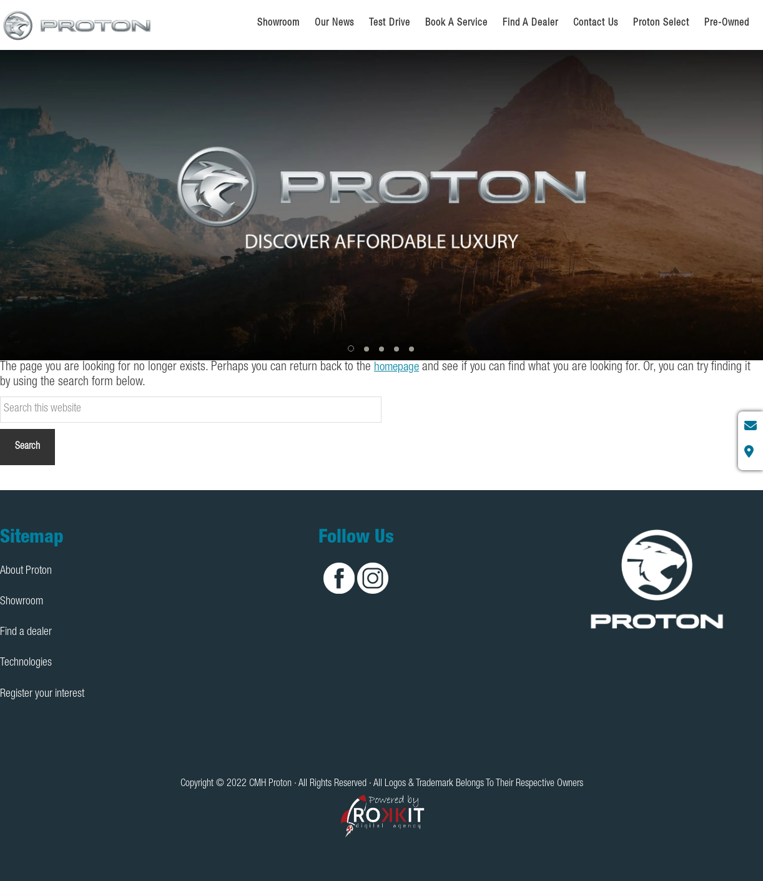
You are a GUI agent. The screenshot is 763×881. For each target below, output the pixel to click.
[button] (351, 349)
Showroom (21, 601)
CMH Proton (78, 25)
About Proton (26, 570)
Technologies (26, 663)
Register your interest (42, 693)
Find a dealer (26, 632)
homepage (398, 368)
